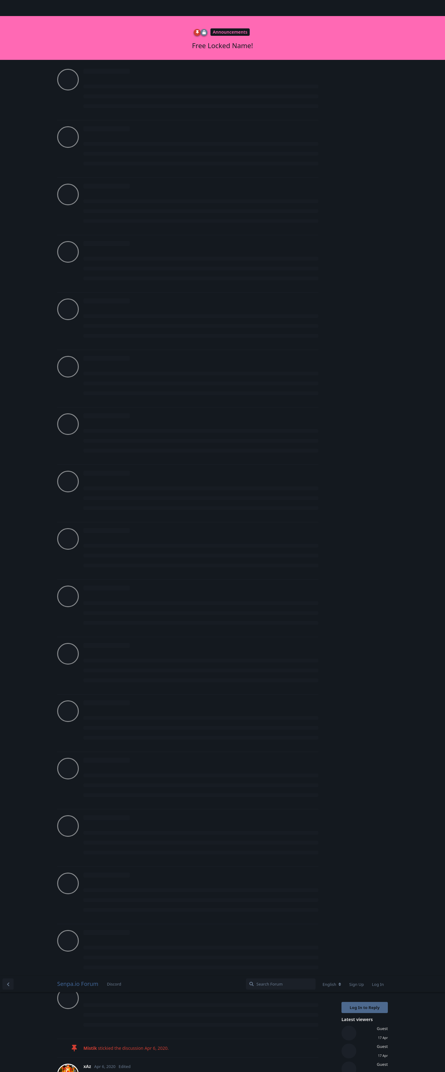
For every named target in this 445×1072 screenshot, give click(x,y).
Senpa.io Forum (77, 7)
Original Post (355, 165)
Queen (98, 353)
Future (98, 544)
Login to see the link (106, 667)
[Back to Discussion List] (8, 8)
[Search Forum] (281, 8)
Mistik (97, 596)
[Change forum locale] (332, 8)
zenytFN (99, 249)
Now (347, 269)
